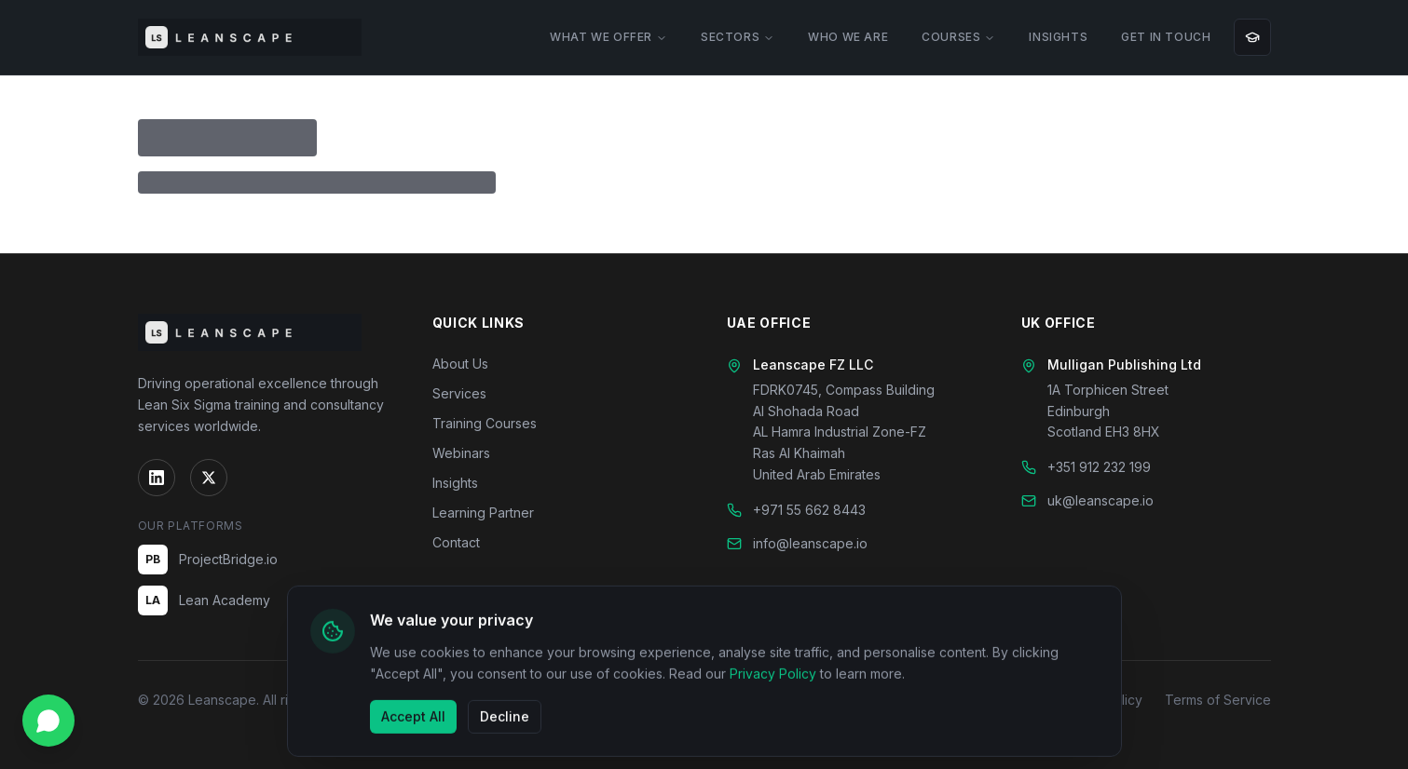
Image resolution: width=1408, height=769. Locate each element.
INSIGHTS (1058, 37)
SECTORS (737, 37)
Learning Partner (483, 512)
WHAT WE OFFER (608, 37)
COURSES (958, 37)
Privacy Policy (773, 676)
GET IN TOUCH (1165, 37)
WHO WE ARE (848, 37)
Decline (504, 718)
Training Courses (484, 423)
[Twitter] (208, 477)
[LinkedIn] (156, 477)
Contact (456, 542)
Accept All (413, 718)
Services (459, 393)
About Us (460, 363)
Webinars (461, 453)
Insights (455, 483)
